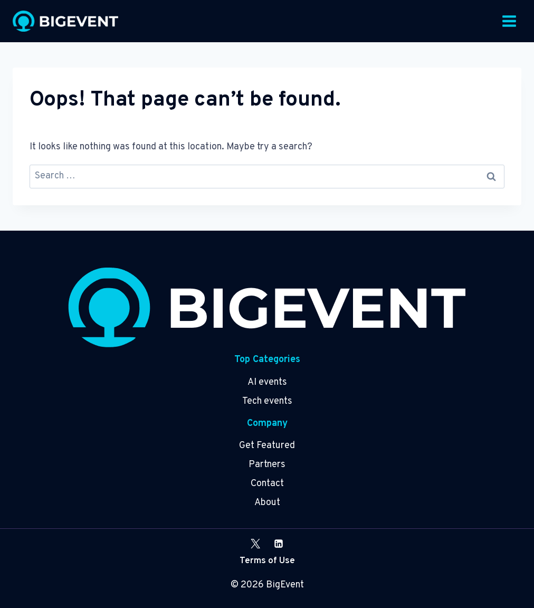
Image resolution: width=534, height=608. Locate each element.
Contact (267, 484)
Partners (267, 465)
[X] (255, 543)
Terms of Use (267, 561)
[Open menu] (509, 21)
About (267, 503)
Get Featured (267, 446)
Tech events (267, 401)
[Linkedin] (278, 543)
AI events (267, 382)
